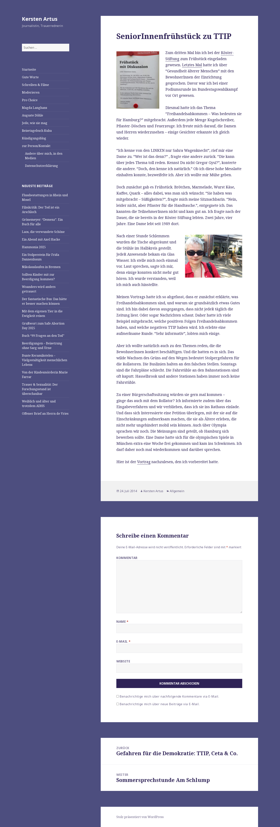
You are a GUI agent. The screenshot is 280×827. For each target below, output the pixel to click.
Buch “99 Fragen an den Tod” (43, 336)
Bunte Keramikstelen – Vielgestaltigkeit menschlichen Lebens (44, 360)
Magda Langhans (34, 108)
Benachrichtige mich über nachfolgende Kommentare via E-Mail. (169, 696)
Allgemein (177, 491)
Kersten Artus (39, 18)
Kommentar (127, 558)
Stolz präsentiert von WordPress (140, 817)
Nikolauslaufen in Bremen (41, 267)
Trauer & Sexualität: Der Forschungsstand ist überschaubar (40, 389)
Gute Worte (30, 77)
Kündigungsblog (34, 138)
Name (122, 621)
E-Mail (123, 641)
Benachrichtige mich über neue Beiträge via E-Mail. (160, 704)
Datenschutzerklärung (41, 166)
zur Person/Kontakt (36, 146)
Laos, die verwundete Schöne (43, 232)
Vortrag (143, 461)
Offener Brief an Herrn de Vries (45, 413)
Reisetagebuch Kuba (37, 130)
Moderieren (30, 92)
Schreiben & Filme (35, 85)
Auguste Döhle (32, 115)
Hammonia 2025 (34, 247)
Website (123, 661)
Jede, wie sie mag (34, 123)
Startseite (29, 69)
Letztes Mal (192, 64)
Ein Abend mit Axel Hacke (41, 239)
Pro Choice (30, 100)
